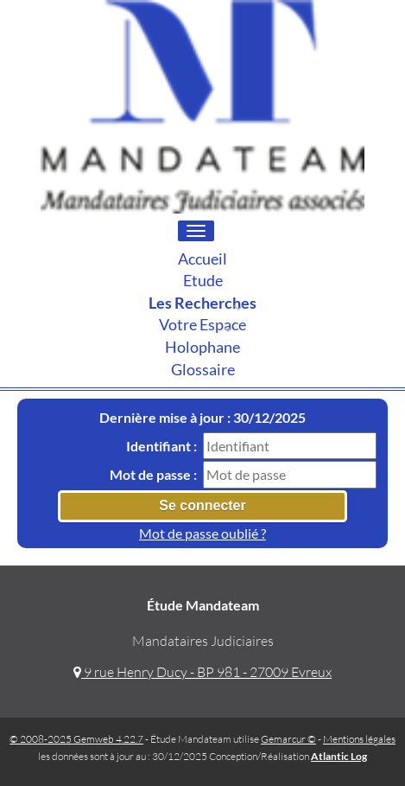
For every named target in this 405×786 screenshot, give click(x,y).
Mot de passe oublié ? (202, 533)
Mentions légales (359, 738)
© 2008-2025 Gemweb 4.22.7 (76, 738)
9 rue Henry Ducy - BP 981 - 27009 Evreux (202, 672)
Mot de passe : (153, 474)
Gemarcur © (288, 738)
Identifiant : (161, 446)
